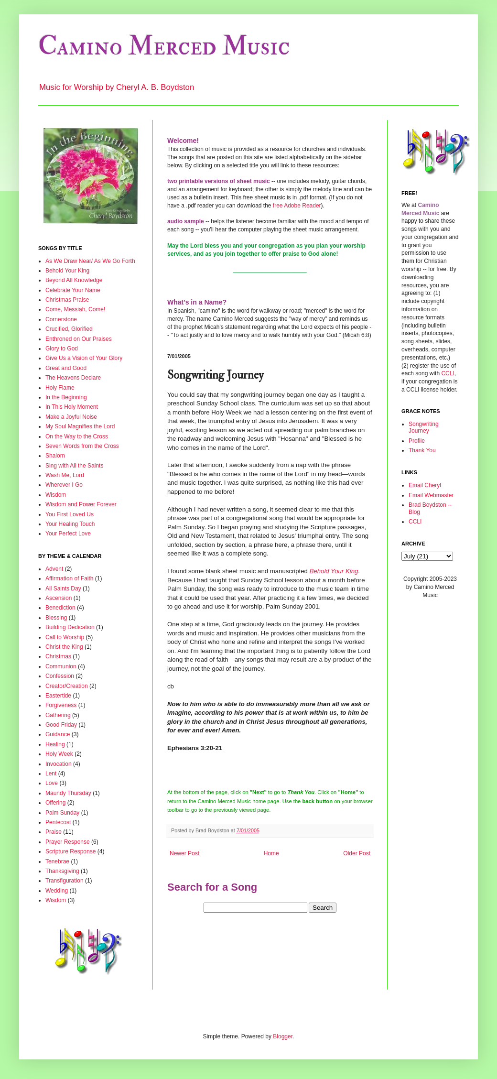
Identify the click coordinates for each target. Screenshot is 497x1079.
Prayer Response (67, 842)
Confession (59, 676)
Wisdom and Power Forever (81, 504)
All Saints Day (63, 588)
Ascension (58, 598)
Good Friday (61, 724)
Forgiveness (60, 705)
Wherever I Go (64, 484)
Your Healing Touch (70, 524)
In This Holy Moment (71, 406)
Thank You (422, 450)
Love (51, 783)
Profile (417, 440)
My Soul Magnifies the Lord (80, 426)
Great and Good (65, 368)
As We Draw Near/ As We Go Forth (90, 261)
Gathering (58, 715)
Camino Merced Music (164, 46)
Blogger (282, 1036)
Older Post (356, 853)
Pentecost (58, 822)
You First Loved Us (69, 514)
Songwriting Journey (424, 427)
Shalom (55, 455)
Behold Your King (67, 270)
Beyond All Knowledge (73, 280)
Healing (55, 744)
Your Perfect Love (68, 533)
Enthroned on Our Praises (78, 339)
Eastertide (58, 695)
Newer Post (184, 853)
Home (271, 853)
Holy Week (59, 754)
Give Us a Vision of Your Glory (83, 358)
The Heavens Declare (73, 377)
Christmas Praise (67, 299)
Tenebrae (57, 861)
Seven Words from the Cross (82, 446)
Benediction (60, 607)
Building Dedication (70, 627)
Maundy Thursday (68, 793)
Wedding (56, 890)
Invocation (58, 764)
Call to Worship (64, 637)
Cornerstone (61, 319)
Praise (53, 831)
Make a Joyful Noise (71, 417)
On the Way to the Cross (76, 436)
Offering (55, 802)
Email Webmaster (431, 495)
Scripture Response (70, 851)
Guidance (57, 734)
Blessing (56, 617)
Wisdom (55, 494)
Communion (60, 666)
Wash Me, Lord (64, 475)
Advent (54, 569)
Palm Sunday (62, 812)
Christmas (58, 656)
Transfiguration (64, 880)
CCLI (447, 373)
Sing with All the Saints (74, 465)
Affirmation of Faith (69, 578)
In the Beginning (66, 397)
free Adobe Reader (297, 205)
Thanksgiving (62, 871)
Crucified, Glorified (69, 329)
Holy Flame (60, 387)
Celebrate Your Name (72, 290)
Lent (50, 773)
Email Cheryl (425, 485)
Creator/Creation (66, 686)
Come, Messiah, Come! (75, 309)
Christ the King (64, 646)
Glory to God (61, 348)
